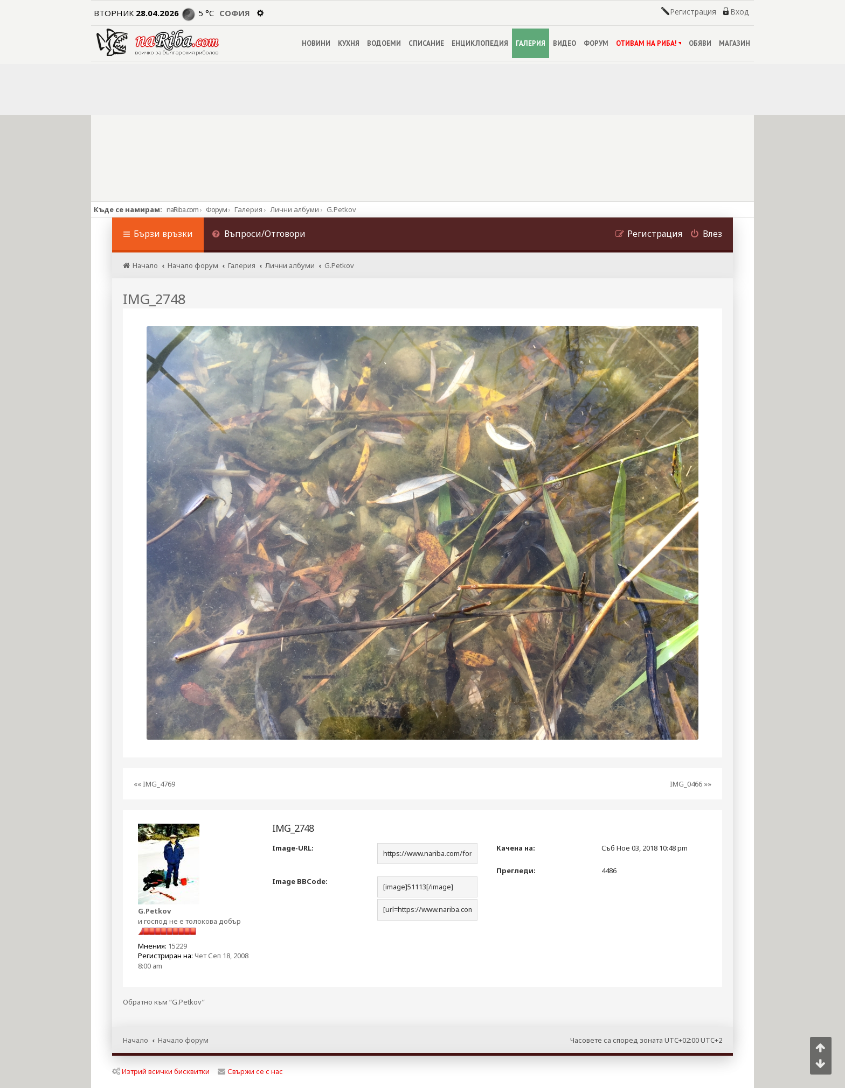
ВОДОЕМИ (384, 43)
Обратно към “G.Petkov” (164, 1002)
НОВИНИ (316, 43)
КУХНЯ (348, 43)
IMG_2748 (154, 298)
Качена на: (515, 848)
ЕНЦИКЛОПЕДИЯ (480, 43)
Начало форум (183, 1040)
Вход (739, 12)
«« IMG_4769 (154, 784)
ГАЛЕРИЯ (530, 43)
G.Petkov (154, 911)
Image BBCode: (300, 881)
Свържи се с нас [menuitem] (250, 1071)
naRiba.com (182, 209)
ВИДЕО (564, 43)
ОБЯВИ (700, 43)
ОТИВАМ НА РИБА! (648, 43)
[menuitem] (259, 234)
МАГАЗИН (734, 43)
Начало (135, 1040)
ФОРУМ (596, 43)
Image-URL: (293, 848)
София (234, 13)
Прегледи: (516, 870)
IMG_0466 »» (690, 784)
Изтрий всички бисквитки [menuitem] (161, 1071)
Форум (216, 209)
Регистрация (693, 12)
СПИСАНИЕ (426, 43)
